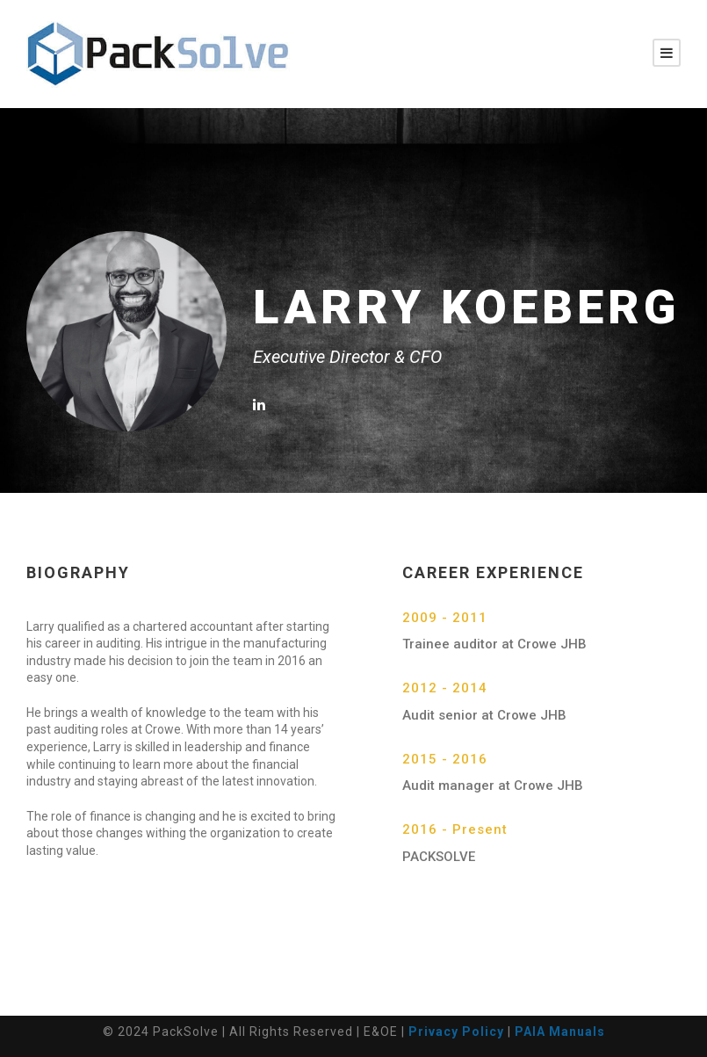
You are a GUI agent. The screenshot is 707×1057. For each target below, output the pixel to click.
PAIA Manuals (560, 1031)
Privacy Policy (456, 1031)
